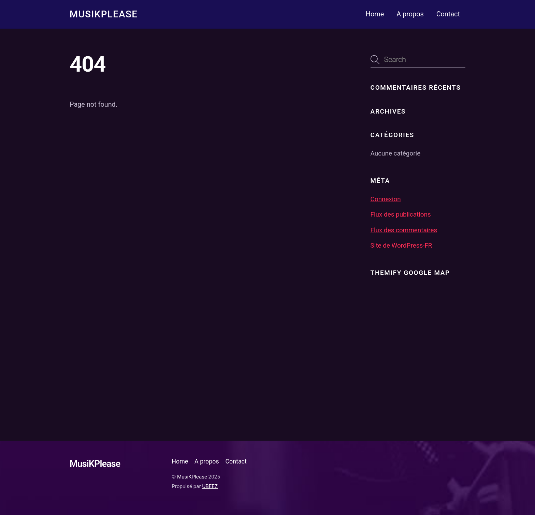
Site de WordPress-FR (401, 245)
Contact (448, 14)
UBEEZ (210, 486)
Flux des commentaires (404, 230)
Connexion (386, 199)
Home (375, 14)
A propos (410, 14)
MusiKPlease (192, 477)
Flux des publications (401, 214)
